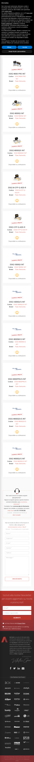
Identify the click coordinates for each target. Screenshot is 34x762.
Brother (17, 694)
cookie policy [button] (8, 718)
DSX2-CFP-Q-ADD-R (17, 227)
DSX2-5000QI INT (17, 264)
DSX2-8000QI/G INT (17, 459)
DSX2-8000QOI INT (17, 150)
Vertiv (26, 699)
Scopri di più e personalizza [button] (17, 758)
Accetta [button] (24, 754)
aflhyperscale (26, 683)
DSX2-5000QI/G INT (17, 302)
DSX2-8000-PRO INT (17, 74)
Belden (8, 694)
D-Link (26, 694)
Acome (17, 683)
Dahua (8, 699)
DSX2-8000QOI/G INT (17, 419)
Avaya (26, 688)
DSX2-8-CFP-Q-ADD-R (17, 188)
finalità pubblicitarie (6, 730)
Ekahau (17, 699)
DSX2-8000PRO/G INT (17, 379)
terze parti (29, 720)
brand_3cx (8, 683)
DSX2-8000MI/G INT (17, 339)
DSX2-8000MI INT (17, 37)
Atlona (17, 688)
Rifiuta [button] (9, 754)
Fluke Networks (8, 705)
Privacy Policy (21, 623)
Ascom (8, 688)
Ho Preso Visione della (14, 623)
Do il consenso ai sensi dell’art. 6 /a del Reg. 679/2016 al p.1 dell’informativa (16, 627)
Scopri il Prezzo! (17, 32)
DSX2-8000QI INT (17, 113)
